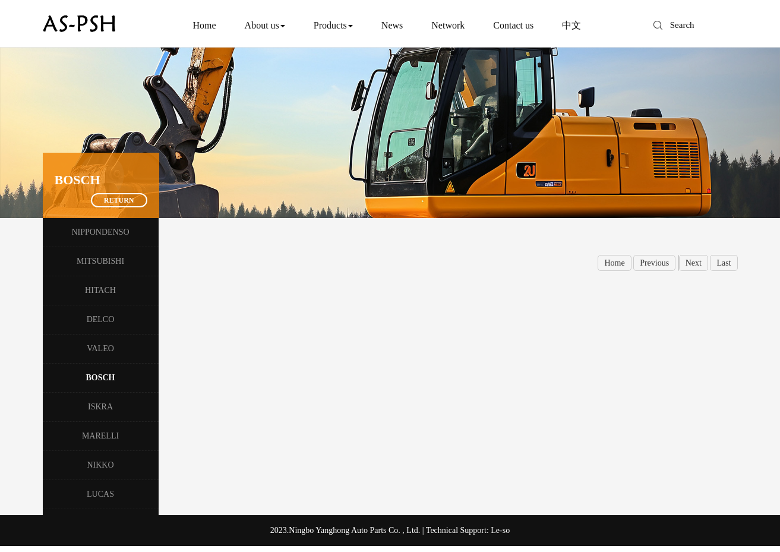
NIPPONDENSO (100, 232)
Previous (654, 262)
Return (119, 200)
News (392, 25)
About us (265, 25)
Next (694, 262)
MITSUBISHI (100, 261)
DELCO (101, 319)
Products (333, 25)
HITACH (100, 290)
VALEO (100, 348)
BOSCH (100, 377)
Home (204, 25)
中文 (571, 25)
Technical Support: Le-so (468, 530)
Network (448, 25)
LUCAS (100, 494)
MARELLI (100, 435)
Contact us (513, 25)
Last (723, 262)
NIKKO (100, 464)
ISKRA (100, 406)
